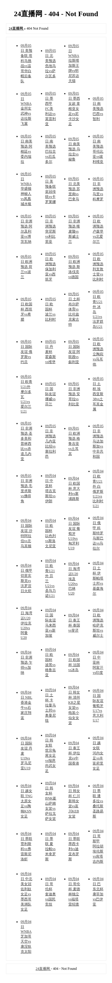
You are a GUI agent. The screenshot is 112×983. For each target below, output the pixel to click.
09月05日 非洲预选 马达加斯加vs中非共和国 (98, 441)
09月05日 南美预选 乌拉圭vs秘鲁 (74, 149)
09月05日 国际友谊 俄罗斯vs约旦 (26, 351)
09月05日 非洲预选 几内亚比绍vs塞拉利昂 (50, 441)
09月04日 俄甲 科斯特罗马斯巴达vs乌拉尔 (98, 533)
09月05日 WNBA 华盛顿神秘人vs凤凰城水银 (26, 189)
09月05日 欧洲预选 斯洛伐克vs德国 (74, 266)
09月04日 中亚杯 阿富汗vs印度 (98, 662)
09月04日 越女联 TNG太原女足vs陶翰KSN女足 (27, 801)
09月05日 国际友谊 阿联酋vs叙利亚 (74, 351)
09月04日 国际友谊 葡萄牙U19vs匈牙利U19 (74, 533)
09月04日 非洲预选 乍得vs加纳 (26, 662)
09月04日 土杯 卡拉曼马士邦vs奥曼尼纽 (50, 705)
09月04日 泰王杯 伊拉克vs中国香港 (74, 753)
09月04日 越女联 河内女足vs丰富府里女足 (98, 753)
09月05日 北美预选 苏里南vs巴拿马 (74, 189)
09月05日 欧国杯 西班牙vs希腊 (26, 309)
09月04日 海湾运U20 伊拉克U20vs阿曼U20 (26, 623)
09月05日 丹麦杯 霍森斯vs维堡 (50, 351)
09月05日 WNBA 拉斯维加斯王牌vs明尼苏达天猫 (73, 63)
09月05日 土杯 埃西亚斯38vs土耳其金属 (98, 394)
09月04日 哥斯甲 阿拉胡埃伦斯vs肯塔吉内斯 (98, 846)
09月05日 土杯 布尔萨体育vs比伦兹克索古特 (74, 309)
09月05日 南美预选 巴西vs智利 (98, 108)
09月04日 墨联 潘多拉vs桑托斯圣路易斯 (98, 801)
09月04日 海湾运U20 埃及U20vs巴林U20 (74, 578)
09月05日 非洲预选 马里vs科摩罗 (98, 189)
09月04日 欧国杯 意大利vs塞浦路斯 (74, 488)
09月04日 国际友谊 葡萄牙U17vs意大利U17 (98, 705)
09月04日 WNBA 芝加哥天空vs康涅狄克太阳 (26, 937)
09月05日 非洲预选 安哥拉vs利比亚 (74, 394)
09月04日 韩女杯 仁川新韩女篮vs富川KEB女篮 (74, 801)
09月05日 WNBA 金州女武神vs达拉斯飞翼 (26, 109)
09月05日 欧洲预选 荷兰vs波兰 (26, 266)
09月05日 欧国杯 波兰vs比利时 (50, 309)
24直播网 (43, 969)
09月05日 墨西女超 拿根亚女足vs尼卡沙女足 (74, 108)
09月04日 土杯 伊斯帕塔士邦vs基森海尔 (98, 578)
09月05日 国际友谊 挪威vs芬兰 (50, 394)
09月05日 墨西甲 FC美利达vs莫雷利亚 (50, 108)
